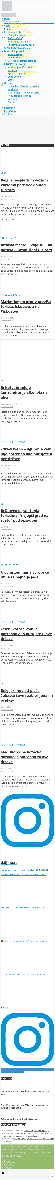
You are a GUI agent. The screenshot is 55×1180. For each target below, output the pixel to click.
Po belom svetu (13, 32)
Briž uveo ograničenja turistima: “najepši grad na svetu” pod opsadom (24, 515)
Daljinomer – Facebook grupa (24, 92)
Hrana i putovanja (17, 29)
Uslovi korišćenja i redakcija (23, 86)
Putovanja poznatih (22, 48)
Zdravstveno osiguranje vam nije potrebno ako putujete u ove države (26, 454)
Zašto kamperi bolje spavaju (36, 1130)
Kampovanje (15, 54)
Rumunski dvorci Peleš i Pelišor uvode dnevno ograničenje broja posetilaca (28, 1134)
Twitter (12, 102)
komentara (6, 259)
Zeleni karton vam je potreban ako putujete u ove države (26, 633)
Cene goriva (14, 76)
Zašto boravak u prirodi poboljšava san (19, 1119)
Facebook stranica (21, 95)
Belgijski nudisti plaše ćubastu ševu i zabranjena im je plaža (27, 695)
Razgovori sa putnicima (21, 44)
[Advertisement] (27, 130)
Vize (10, 79)
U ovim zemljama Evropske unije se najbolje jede (25, 574)
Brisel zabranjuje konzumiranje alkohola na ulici (24, 392)
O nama (8, 83)
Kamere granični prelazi (21, 67)
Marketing (13, 89)
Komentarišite (7, 199)
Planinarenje (15, 57)
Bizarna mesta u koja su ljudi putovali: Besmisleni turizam (26, 247)
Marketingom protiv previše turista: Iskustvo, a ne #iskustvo (26, 306)
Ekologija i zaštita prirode (22, 60)
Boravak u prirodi (14, 51)
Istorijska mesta (16, 24)
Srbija (7, 28)
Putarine (12, 70)
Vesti (7, 25)
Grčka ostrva (15, 26)
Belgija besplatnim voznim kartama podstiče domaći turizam (24, 185)
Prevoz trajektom (17, 73)
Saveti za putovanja (15, 63)
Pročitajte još (8, 219)
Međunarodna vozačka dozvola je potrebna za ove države (24, 757)
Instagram (13, 99)
